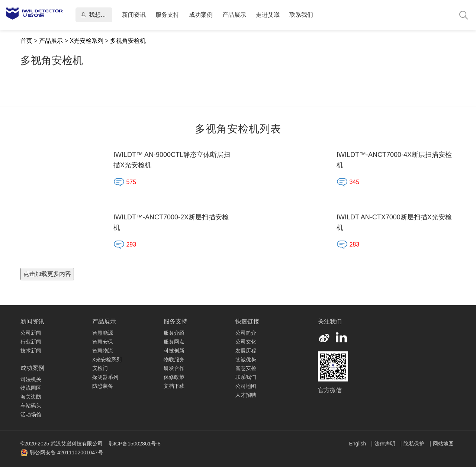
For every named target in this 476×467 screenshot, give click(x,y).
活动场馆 (30, 415)
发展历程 (245, 351)
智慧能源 (102, 333)
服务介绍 (174, 333)
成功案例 (201, 15)
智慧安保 (102, 342)
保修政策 (174, 377)
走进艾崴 (268, 15)
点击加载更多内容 (47, 274)
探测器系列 (105, 377)
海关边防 (30, 397)
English (358, 444)
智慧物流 (102, 351)
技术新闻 (30, 351)
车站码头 (30, 406)
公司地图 (245, 386)
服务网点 (174, 342)
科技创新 (174, 351)
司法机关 (30, 379)
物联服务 (174, 360)
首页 (26, 41)
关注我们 (330, 321)
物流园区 (30, 388)
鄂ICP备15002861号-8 (135, 444)
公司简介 (245, 333)
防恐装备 (102, 386)
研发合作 (174, 368)
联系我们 (301, 15)
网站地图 (443, 444)
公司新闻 (30, 333)
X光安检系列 (86, 41)
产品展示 (234, 15)
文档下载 (174, 386)
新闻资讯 (134, 15)
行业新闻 (30, 342)
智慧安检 (245, 368)
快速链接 (247, 321)
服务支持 (167, 15)
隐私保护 (414, 444)
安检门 (100, 368)
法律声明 (385, 444)
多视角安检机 (128, 41)
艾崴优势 (245, 360)
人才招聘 (245, 395)
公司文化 (245, 342)
